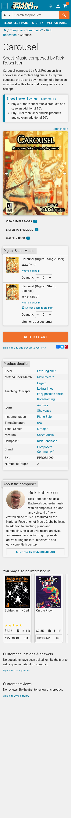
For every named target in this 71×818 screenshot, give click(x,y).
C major (42, 429)
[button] (5, 6)
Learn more (48, 99)
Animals (42, 405)
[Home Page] (4, 30)
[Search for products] (36, 15)
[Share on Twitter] (62, 347)
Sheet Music (45, 435)
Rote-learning (46, 399)
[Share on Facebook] (58, 347)
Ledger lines (45, 388)
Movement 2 (45, 377)
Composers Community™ (26, 30)
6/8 (39, 423)
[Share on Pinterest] (66, 347)
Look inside (60, 129)
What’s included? (31, 271)
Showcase (44, 410)
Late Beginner (46, 371)
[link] (24, 6)
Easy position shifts (50, 394)
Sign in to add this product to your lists (24, 347)
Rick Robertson (47, 441)
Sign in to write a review (16, 696)
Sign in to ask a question (16, 670)
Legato (41, 383)
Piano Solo (44, 417)
